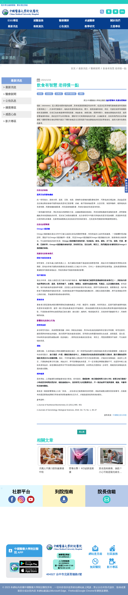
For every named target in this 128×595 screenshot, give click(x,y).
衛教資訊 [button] (38, 26)
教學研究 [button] (90, 26)
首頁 (73, 68)
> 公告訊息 (9, 100)
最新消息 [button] (13, 26)
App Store (28, 570)
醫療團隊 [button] (64, 20)
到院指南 (64, 499)
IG (21, 499)
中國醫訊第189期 (119, 415)
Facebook (12, 499)
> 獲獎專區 (9, 107)
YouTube (30, 499)
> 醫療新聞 (9, 94)
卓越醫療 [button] (90, 20)
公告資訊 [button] (64, 26)
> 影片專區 (9, 121)
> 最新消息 (9, 87)
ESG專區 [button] (13, 20)
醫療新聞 (95, 68)
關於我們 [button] (115, 20)
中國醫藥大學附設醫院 (64, 547)
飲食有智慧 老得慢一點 (115, 68)
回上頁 (81, 432)
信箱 (106, 499)
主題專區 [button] (115, 26)
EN (122, 11)
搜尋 (102, 12)
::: (2, 2)
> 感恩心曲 (9, 114)
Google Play (28, 563)
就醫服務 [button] (38, 20)
